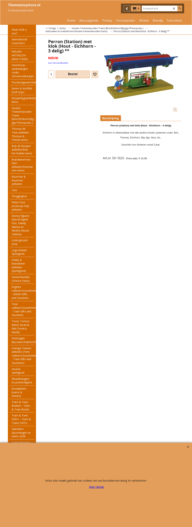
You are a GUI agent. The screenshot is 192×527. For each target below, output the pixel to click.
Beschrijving (110, 118)
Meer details (96, 487)
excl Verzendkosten (58, 62)
